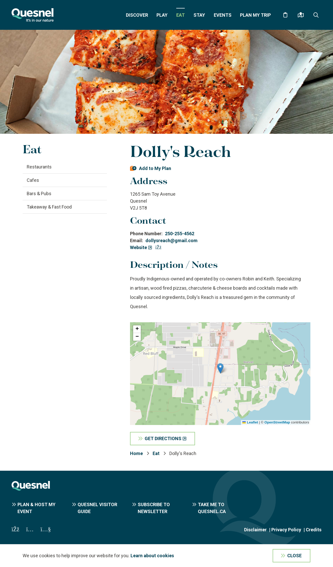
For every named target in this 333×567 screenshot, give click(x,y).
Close (294, 555)
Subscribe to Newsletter (154, 508)
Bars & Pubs (39, 193)
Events (223, 15)
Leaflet (250, 422)
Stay (199, 15)
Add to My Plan (155, 168)
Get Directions (163, 438)
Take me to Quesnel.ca (212, 508)
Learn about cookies (152, 555)
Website (138, 247)
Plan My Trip (255, 15)
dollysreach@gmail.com (171, 240)
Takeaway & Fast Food (49, 207)
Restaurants (39, 166)
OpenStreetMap (277, 422)
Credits (313, 529)
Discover (137, 15)
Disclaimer (255, 529)
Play (162, 15)
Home (136, 453)
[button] (220, 368)
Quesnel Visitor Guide (97, 508)
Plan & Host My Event (36, 508)
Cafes (33, 180)
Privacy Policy (286, 529)
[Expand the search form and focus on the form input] (316, 15)
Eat (180, 15)
